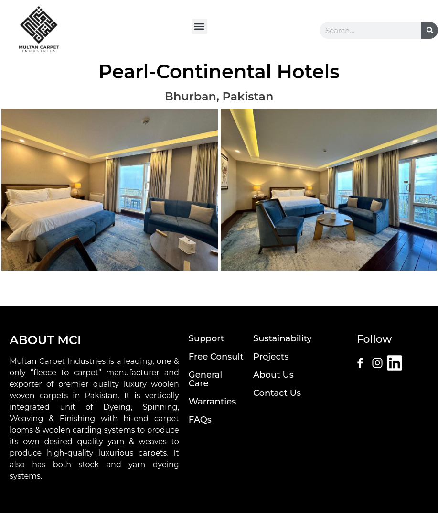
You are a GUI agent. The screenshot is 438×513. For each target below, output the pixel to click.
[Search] (429, 30)
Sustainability (282, 338)
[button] (199, 26)
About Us (273, 375)
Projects (270, 356)
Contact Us (277, 393)
